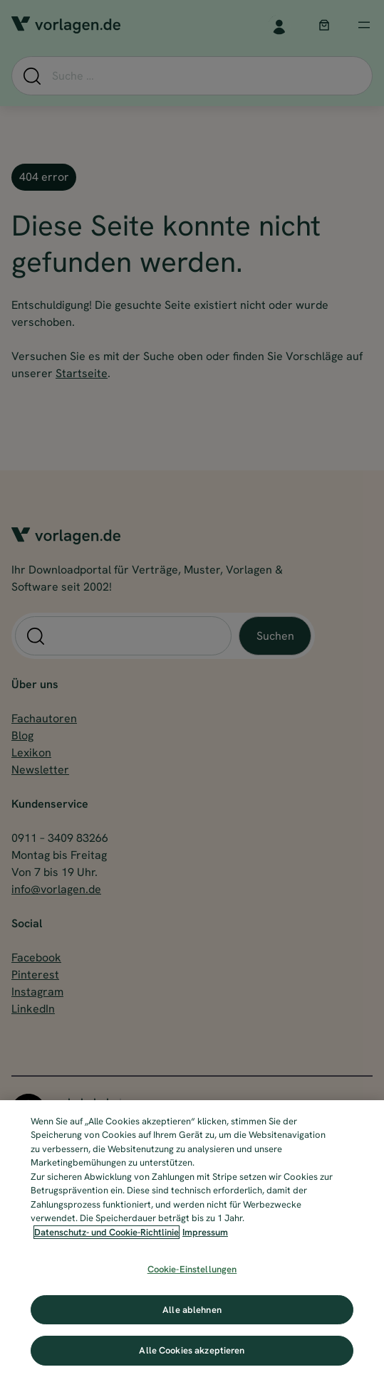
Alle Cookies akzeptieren (191, 1350)
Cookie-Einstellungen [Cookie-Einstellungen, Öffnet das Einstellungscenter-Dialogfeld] (192, 1269)
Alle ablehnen (192, 1310)
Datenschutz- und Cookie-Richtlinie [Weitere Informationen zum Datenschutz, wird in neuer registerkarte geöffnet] (106, 1232)
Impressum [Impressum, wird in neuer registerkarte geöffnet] (205, 1232)
